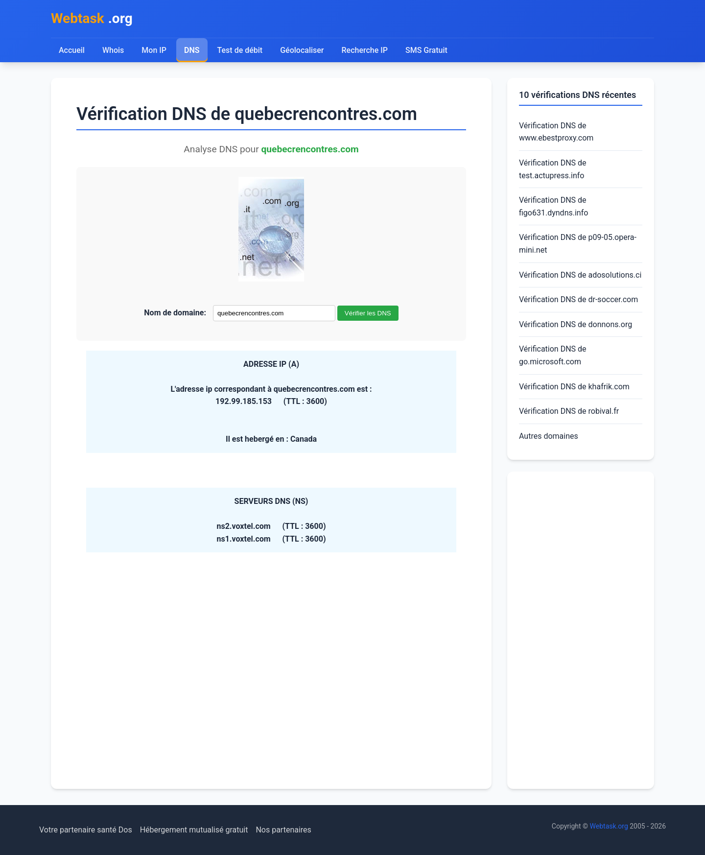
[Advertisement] (580, 630)
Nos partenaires (283, 829)
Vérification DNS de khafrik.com (574, 386)
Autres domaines (548, 436)
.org (92, 19)
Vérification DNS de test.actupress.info (553, 169)
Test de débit (240, 50)
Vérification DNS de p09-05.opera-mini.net (577, 244)
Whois (113, 50)
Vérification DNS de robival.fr (569, 411)
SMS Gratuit (426, 50)
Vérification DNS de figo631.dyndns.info (553, 206)
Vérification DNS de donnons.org (575, 324)
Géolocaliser (302, 50)
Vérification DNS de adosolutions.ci (580, 275)
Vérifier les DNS (368, 313)
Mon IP (153, 50)
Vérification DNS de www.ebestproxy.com (556, 132)
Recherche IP (365, 50)
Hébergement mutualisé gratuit (194, 829)
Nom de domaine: (175, 312)
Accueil (72, 50)
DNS (192, 50)
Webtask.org (609, 826)
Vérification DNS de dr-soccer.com (578, 299)
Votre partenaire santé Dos (85, 829)
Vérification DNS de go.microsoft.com (553, 355)
